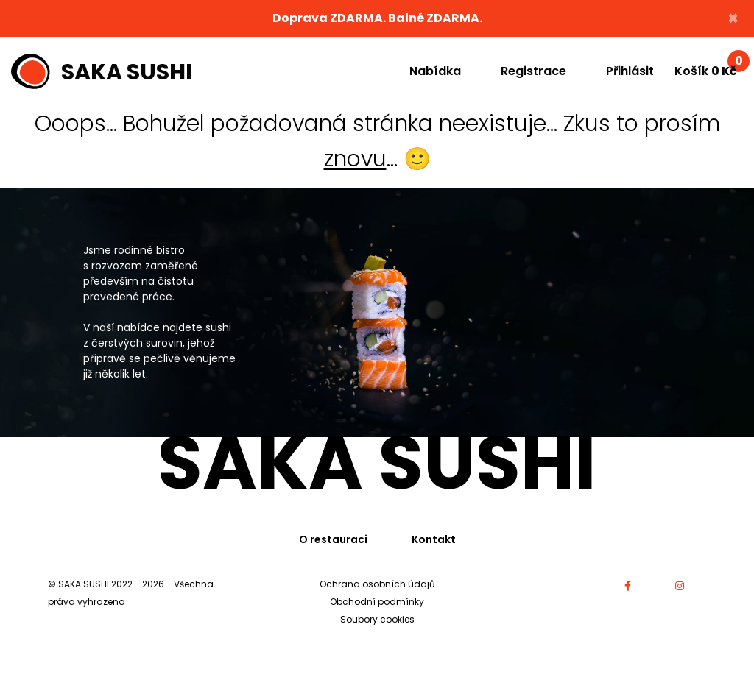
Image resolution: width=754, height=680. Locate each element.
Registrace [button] (533, 71)
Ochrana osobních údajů (377, 584)
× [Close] (733, 18)
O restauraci (333, 539)
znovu (355, 159)
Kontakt (434, 539)
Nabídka (435, 71)
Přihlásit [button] (630, 71)
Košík (708, 68)
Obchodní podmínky (377, 601)
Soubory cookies (377, 619)
